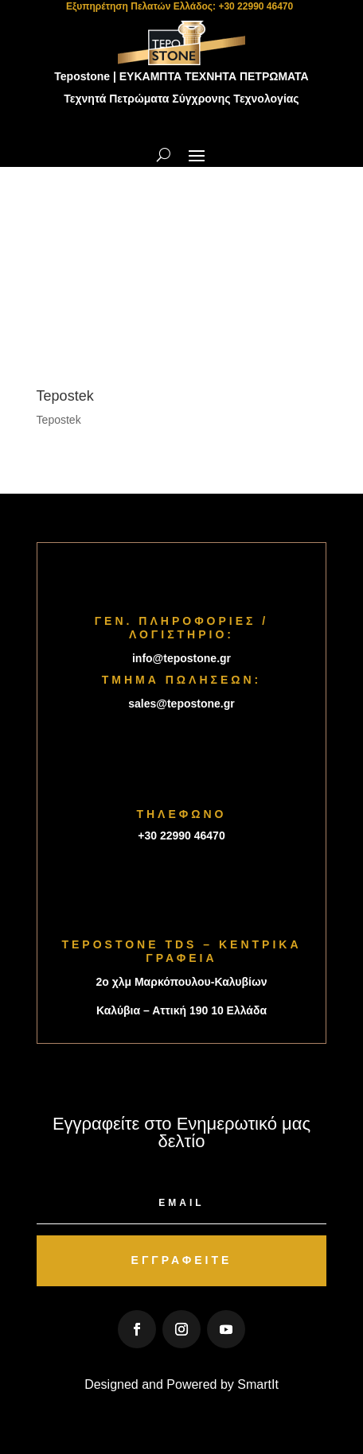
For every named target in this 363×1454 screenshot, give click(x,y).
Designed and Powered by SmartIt (181, 1384)
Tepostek (59, 419)
